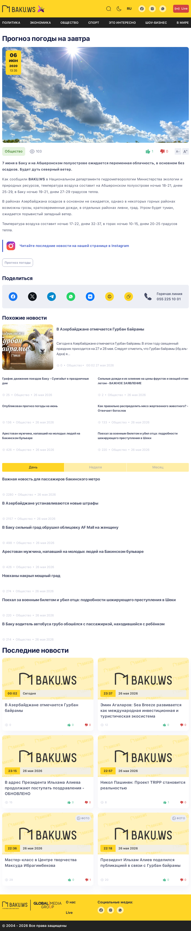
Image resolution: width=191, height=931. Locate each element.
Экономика (40, 22)
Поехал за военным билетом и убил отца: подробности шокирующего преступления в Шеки (138, 436)
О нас (71, 902)
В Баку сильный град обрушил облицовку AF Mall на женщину (60, 527)
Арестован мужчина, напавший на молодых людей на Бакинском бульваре (41, 436)
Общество (69, 22)
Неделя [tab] (95, 467)
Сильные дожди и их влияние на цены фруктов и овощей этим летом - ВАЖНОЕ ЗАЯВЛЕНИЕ (143, 381)
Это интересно (122, 22)
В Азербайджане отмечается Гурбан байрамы (100, 329)
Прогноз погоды (18, 262)
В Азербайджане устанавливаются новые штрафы (50, 503)
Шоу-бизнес (156, 22)
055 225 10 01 (169, 299)
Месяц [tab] (157, 467)
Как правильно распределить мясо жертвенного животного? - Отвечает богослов (143, 408)
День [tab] (33, 467)
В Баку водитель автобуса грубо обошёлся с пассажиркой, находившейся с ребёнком (83, 624)
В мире (183, 22)
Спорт (93, 22)
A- (178, 151)
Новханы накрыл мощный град (31, 575)
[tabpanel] (95, 559)
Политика (11, 22)
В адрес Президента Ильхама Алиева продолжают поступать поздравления (44, 788)
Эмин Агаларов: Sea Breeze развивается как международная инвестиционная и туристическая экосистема (140, 710)
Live (181, 8)
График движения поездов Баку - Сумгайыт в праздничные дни (45, 381)
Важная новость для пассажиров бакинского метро (51, 479)
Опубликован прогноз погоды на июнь (30, 406)
